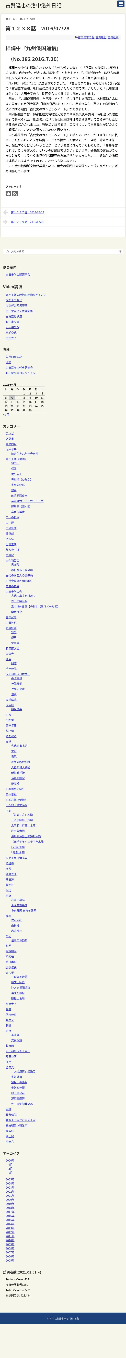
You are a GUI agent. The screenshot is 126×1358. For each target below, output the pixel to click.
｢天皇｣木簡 (18, 852)
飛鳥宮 (10, 1142)
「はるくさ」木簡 (22, 814)
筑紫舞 (10, 956)
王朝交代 (11, 332)
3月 (10, 1164)
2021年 (10, 1195)
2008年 (10, 1248)
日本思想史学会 (15, 789)
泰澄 (8, 869)
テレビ (10, 433)
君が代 (15, 564)
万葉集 (10, 439)
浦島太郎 (11, 874)
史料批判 (113, 37)
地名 (8, 659)
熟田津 (10, 879)
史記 (14, 751)
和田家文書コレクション (21, 373)
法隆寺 (10, 863)
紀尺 (14, 637)
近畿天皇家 (18, 689)
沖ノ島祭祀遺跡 (20, 987)
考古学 (10, 973)
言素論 (15, 643)
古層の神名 (12, 586)
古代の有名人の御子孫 (19, 575)
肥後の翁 (11, 1015)
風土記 (10, 1136)
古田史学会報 (19, 601)
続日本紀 (11, 962)
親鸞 (8, 1025)
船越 (14, 663)
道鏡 (14, 694)
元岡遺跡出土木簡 (22, 820)
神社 (8, 916)
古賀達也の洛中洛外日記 (33, 5)
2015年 (10, 1220)
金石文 (10, 1067)
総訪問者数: (13, 1295)
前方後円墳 (12, 550)
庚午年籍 (11, 725)
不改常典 (16, 678)
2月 (10, 1168)
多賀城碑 (16, 1077)
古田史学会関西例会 (18, 274)
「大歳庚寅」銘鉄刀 (23, 1071)
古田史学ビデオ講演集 (19, 311)
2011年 (10, 1236)
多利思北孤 (18, 485)
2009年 (10, 1244)
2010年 (10, 1240)
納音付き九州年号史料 (24, 453)
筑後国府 (11, 951)
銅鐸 (8, 1109)
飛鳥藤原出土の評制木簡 (26, 836)
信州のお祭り (19, 940)
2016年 (10, 1216)
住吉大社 (16, 920)
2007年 (10, 1252)
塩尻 (14, 756)
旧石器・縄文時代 (16, 805)
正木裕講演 (12, 327)
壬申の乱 (11, 668)
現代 (8, 890)
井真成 (10, 533)
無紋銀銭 (16, 1040)
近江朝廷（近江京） (18, 1051)
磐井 (14, 490)
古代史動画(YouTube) (19, 581)
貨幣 (8, 1031)
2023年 (10, 1187)
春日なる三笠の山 (22, 570)
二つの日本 (12, 517)
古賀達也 (101, 37)
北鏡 (8, 362)
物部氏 (10, 885)
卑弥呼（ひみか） (22, 479)
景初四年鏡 (18, 1087)
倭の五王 (16, 474)
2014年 (10, 1224)
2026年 (10, 1160)
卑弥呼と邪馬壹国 (16, 305)
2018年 (10, 1208)
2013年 (10, 1228)
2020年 (10, 1199)
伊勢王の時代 (14, 300)
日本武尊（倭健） (16, 800)
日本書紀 (11, 794)
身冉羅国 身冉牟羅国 (23, 910)
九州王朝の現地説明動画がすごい (26, 295)
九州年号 (11, 449)
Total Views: (13, 1290)
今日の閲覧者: (14, 1284)
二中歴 (10, 523)
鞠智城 (10, 1131)
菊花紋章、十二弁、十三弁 (27, 501)
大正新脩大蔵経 (20, 767)
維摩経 (15, 783)
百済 (8, 896)
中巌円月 (11, 444)
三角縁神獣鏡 (19, 977)
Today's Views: (15, 1279)
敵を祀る (11, 736)
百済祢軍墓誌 (19, 905)
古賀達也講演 (14, 316)
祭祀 (8, 936)
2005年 (10, 1260)
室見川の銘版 (19, 1082)
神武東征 (16, 683)
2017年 (10, 1212)
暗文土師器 (18, 982)
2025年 (10, 1179)
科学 (8, 946)
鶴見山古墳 (18, 998)
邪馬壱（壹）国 (20, 506)
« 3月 (6, 414)
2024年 (10, 1183)
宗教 (8, 714)
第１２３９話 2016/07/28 (23, 222)
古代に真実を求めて (23, 596)
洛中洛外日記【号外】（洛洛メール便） (35, 606)
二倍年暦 (11, 528)
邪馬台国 (11, 1056)
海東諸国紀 (18, 778)
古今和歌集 (12, 560)
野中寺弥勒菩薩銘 (22, 1104)
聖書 (8, 1009)
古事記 (10, 555)
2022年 (10, 1191)
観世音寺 (16, 709)
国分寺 (10, 654)
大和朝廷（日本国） (18, 674)
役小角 (10, 731)
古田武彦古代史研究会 (19, 367)
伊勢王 (15, 463)
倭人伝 (10, 539)
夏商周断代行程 (20, 762)
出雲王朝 (11, 544)
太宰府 (10, 705)
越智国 (10, 1046)
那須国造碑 (18, 1098)
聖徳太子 (11, 338)
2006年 (10, 1256)
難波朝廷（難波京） (18, 1125)
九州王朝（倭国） (16, 459)
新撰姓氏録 (18, 773)
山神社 (15, 925)
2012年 (10, 1232)
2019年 (10, 1204)
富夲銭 (15, 1035)
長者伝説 (11, 1115)
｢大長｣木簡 (18, 847)
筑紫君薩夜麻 (19, 495)
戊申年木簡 (18, 831)
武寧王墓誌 (18, 900)
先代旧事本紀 (14, 357)
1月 (10, 1172)
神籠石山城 (18, 993)
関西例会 (16, 612)
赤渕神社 (16, 931)
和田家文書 (12, 322)
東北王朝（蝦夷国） (18, 858)
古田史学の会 (86, 37)
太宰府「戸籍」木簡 (23, 825)
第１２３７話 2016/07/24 (23, 212)
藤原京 (10, 1020)
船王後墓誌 (18, 1093)
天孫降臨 (11, 700)
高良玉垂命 (18, 512)
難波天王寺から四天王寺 (21, 1120)
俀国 (14, 468)
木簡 (8, 810)
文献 (8, 741)
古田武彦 (11, 617)
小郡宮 (10, 720)
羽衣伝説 (11, 967)
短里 (14, 632)
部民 (8, 1062)
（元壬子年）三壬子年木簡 (27, 842)
